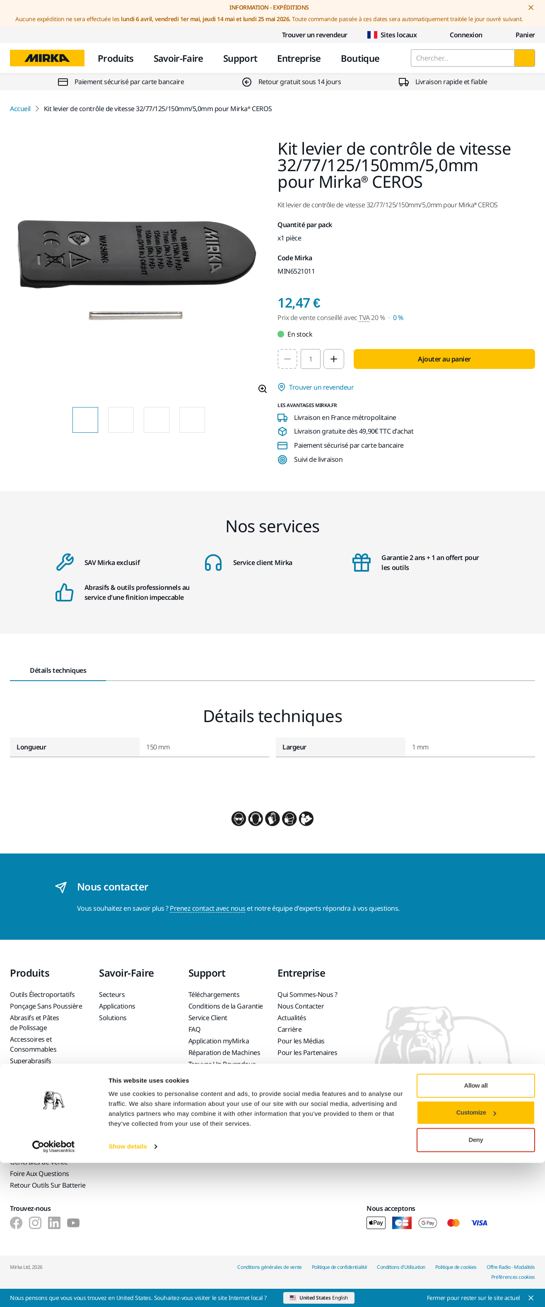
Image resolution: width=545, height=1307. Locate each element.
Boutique (360, 58)
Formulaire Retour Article (47, 1128)
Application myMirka (218, 1040)
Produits (116, 58)
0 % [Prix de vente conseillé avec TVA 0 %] (398, 317)
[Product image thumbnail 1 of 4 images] (85, 420)
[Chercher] (524, 58)
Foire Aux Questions (39, 1173)
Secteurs (112, 994)
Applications (117, 1006)
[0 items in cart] (518, 35)
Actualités (291, 1017)
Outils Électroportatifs (42, 994)
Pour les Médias (301, 1040)
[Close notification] (531, 7)
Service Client (207, 1017)
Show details (128, 1290)
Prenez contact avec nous (207, 908)
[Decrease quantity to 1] (287, 359)
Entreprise (299, 58)
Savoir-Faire (178, 58)
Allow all (476, 1229)
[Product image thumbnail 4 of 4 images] (192, 420)
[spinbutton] (311, 359)
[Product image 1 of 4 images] (139, 270)
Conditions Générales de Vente (39, 1156)
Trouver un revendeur (308, 35)
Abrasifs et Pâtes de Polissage (34, 1022)
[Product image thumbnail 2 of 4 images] (121, 420)
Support (240, 58)
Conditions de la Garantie (225, 1006)
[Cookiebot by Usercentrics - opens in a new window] (53, 1291)
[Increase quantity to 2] (334, 359)
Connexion (459, 35)
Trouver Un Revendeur (221, 1064)
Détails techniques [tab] (58, 670)
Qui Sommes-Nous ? (307, 994)
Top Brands (26, 1072)
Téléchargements (214, 994)
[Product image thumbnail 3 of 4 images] (156, 420)
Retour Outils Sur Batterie (48, 1185)
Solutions (113, 1017)
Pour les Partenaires (307, 1052)
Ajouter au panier (444, 359)
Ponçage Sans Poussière (46, 1006)
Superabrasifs (30, 1060)
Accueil (20, 108)
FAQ (194, 1029)
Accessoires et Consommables (33, 1044)
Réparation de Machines (224, 1052)
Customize (476, 1256)
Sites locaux (392, 34)
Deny (476, 1284)
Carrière (289, 1029)
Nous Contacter (300, 1006)
